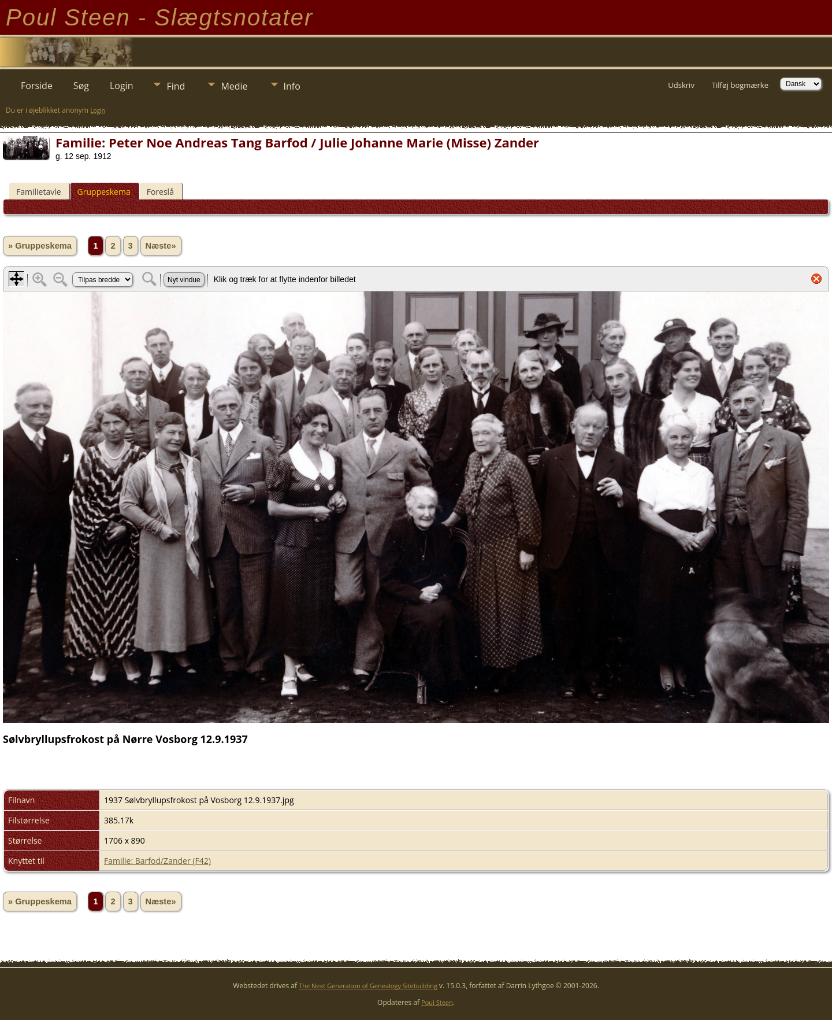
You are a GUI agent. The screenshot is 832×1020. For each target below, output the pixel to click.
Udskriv (681, 85)
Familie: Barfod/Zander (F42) (157, 860)
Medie (234, 86)
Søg (81, 85)
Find (175, 86)
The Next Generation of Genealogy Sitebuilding (368, 985)
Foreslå (160, 191)
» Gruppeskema (40, 245)
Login (121, 85)
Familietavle (38, 191)
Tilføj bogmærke (740, 85)
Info (292, 86)
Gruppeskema (104, 191)
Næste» (161, 245)
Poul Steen (437, 1002)
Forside (37, 85)
